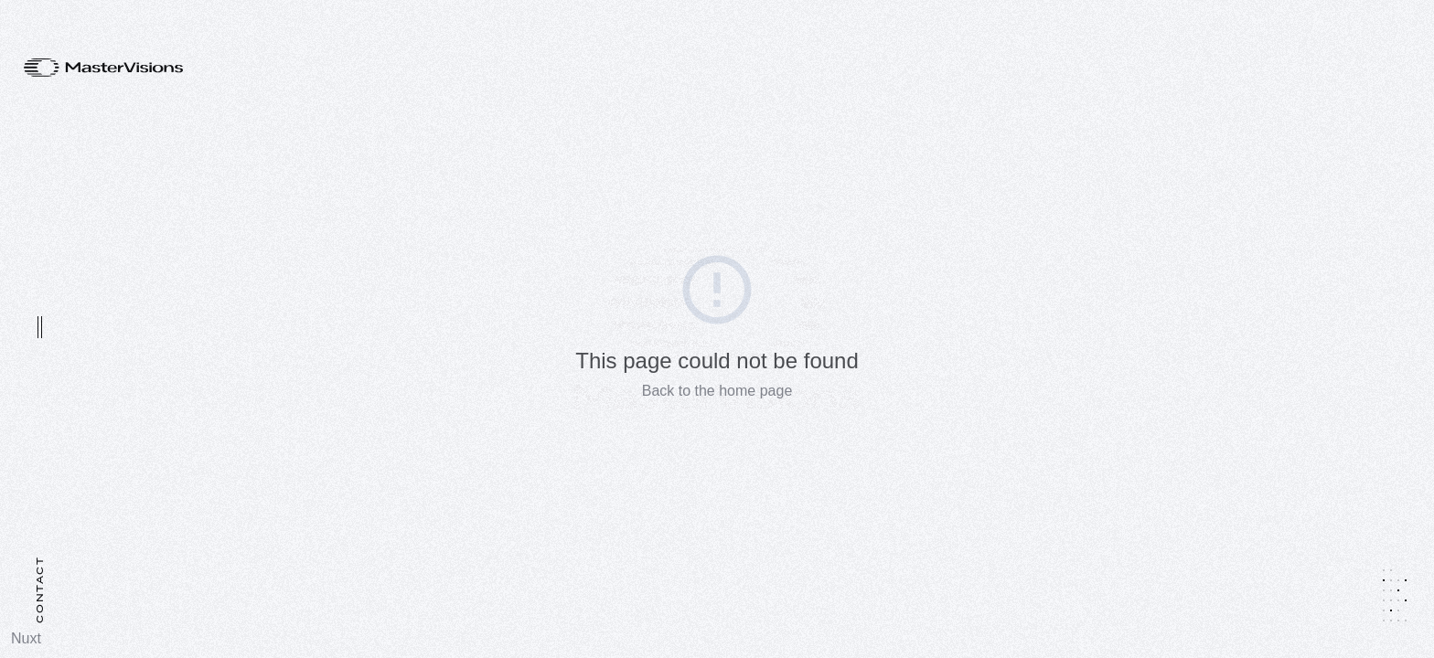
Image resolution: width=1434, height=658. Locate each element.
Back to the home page (717, 390)
